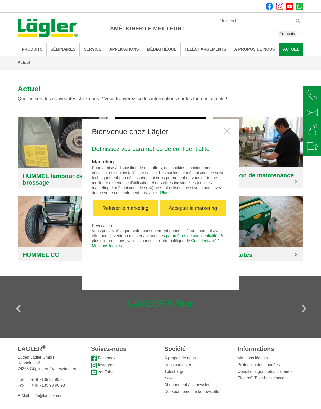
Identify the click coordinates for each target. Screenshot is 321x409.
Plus (164, 193)
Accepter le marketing (193, 208)
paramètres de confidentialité (191, 236)
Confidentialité (203, 241)
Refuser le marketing (125, 208)
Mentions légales (107, 246)
